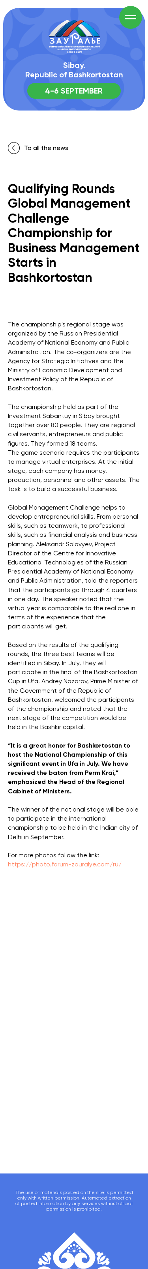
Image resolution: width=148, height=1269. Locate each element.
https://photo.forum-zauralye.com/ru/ (65, 864)
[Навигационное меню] (130, 17)
